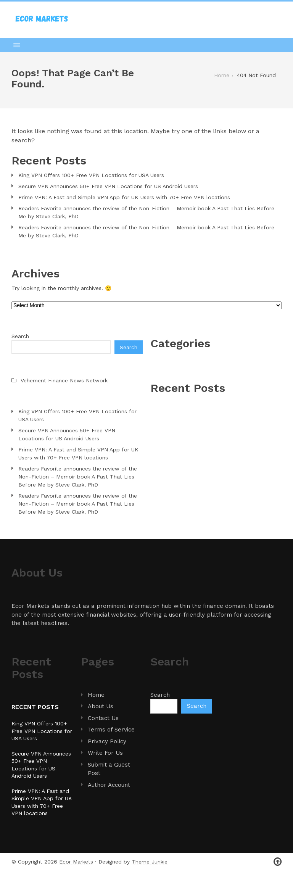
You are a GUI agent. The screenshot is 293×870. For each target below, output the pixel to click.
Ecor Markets (76, 862)
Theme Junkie (149, 862)
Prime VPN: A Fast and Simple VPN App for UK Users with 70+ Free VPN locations (124, 197)
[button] (146, 45)
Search (20, 336)
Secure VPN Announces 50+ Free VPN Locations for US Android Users (108, 186)
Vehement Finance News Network (64, 380)
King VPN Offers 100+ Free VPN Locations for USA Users (91, 175)
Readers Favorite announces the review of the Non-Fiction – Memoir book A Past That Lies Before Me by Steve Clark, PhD (146, 212)
